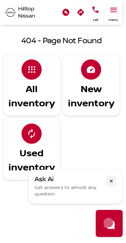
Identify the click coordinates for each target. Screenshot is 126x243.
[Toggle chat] (109, 223)
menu (113, 20)
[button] (66, 12)
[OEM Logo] (10, 12)
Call (95, 20)
